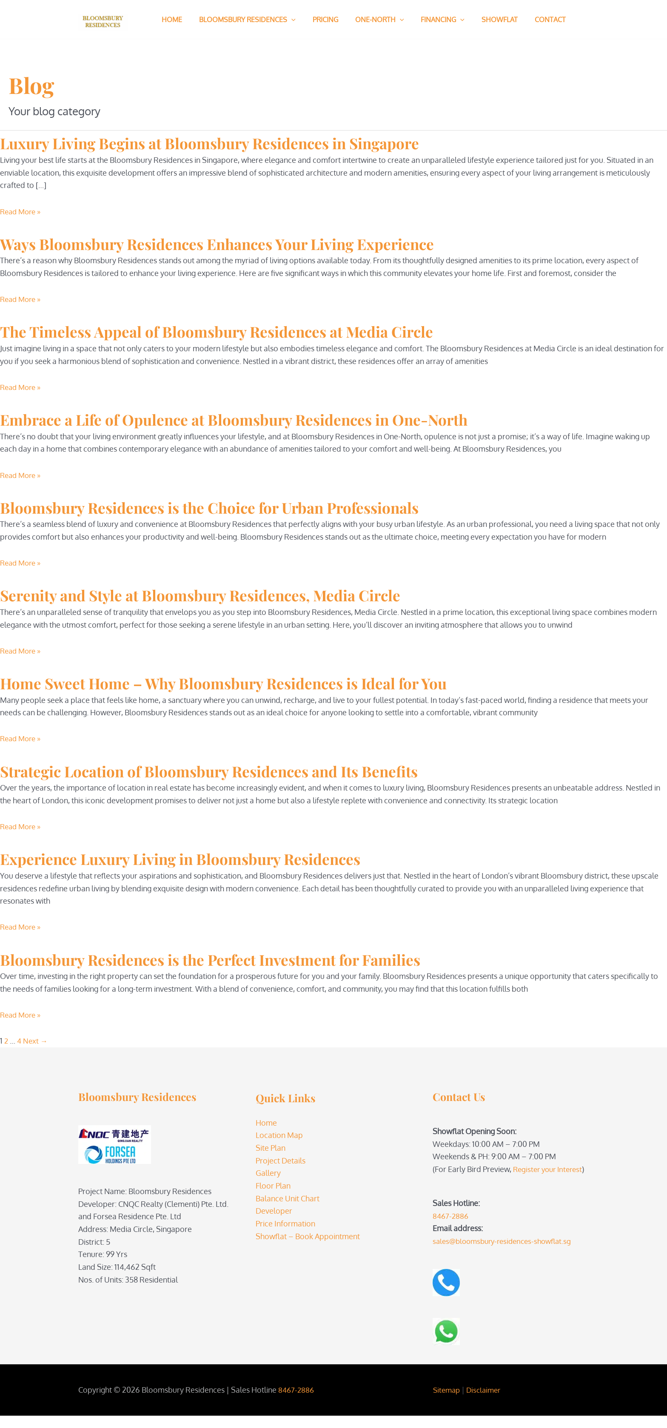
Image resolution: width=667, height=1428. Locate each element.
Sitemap (444, 1402)
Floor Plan (273, 1185)
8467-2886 (451, 1228)
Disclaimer (484, 1402)
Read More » (22, 211)
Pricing (317, 19)
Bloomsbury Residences (242, 19)
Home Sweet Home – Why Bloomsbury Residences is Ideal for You (268, 682)
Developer (274, 1210)
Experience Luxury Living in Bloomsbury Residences (217, 858)
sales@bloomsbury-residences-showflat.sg (506, 1253)
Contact (528, 19)
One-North (367, 19)
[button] (286, 19)
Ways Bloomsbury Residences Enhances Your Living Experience (261, 243)
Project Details (280, 1160)
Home (170, 19)
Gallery (268, 1173)
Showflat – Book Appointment (308, 1236)
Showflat (481, 19)
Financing (427, 19)
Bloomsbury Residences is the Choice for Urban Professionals (252, 506)
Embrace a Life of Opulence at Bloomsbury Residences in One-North (282, 418)
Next (36, 1040)
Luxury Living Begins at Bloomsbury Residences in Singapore (252, 142)
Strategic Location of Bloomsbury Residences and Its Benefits (252, 770)
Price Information (285, 1223)
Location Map (279, 1135)
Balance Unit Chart (287, 1198)
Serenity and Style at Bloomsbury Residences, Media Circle (241, 594)
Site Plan (270, 1147)
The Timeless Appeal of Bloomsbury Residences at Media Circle (260, 330)
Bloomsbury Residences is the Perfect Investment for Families (253, 958)
